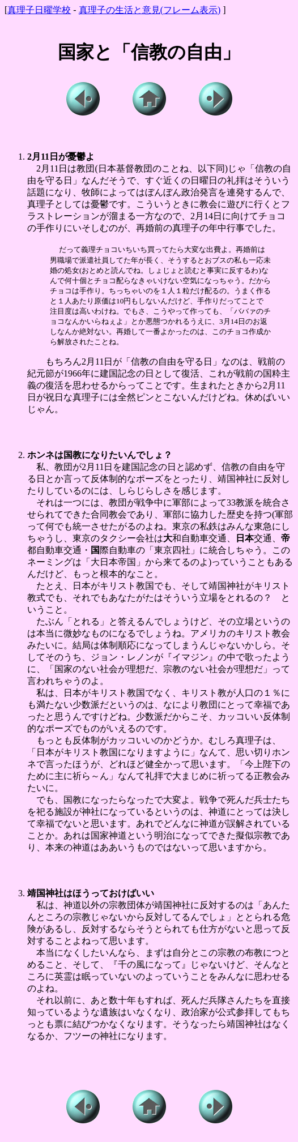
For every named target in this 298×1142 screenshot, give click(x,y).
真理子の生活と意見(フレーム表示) (150, 10)
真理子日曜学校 (39, 10)
